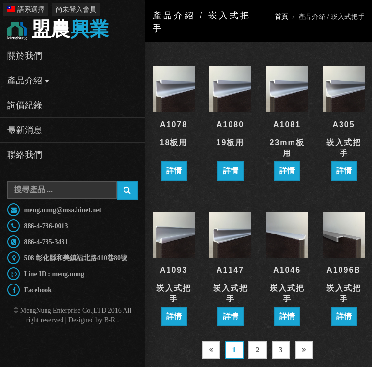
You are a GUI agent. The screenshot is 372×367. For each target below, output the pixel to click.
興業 (58, 30)
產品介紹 (24, 80)
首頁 (281, 16)
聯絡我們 (24, 155)
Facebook (37, 290)
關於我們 (24, 56)
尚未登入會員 (76, 9)
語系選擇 (26, 9)
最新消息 (24, 130)
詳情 (174, 171)
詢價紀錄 (24, 105)
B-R (109, 320)
